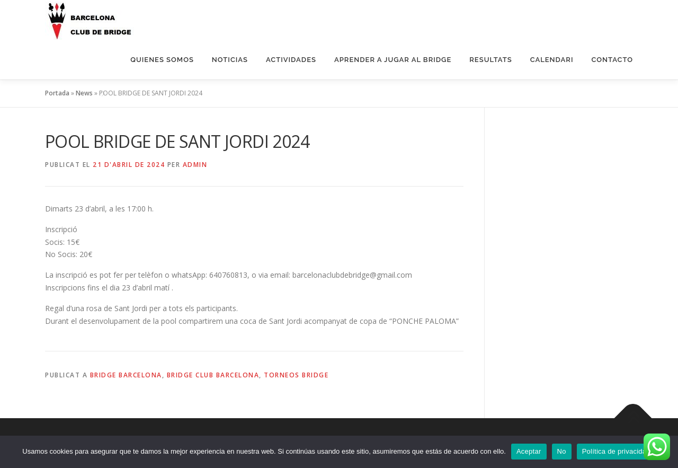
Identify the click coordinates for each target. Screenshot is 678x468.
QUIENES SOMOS (162, 60)
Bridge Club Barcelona (213, 374)
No (561, 451)
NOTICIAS (230, 60)
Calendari (552, 60)
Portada (57, 93)
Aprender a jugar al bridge (392, 60)
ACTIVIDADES (291, 60)
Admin (195, 164)
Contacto (612, 60)
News (84, 93)
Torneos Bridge (296, 374)
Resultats (490, 60)
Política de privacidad (616, 451)
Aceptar (528, 451)
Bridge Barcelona (126, 374)
